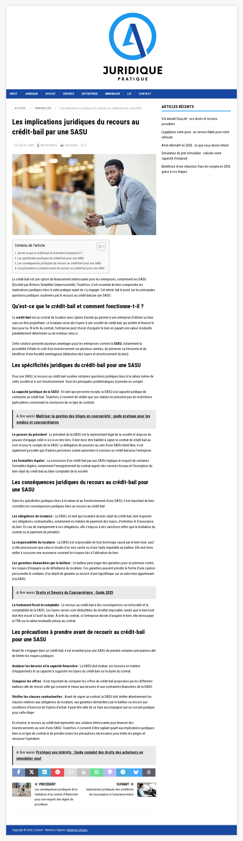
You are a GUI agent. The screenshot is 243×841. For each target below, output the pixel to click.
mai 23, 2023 (26, 145)
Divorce (68, 93)
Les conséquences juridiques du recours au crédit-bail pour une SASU (59, 263)
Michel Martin (49, 145)
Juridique (31, 93)
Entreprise (90, 93)
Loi (129, 93)
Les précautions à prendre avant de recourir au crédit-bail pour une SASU (60, 268)
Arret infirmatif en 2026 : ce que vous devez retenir (195, 145)
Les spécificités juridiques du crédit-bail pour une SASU (50, 258)
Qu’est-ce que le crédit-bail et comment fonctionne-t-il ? (50, 253)
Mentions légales (77, 830)
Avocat (50, 93)
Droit (14, 93)
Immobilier (112, 93)
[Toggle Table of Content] (98, 246)
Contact (145, 93)
